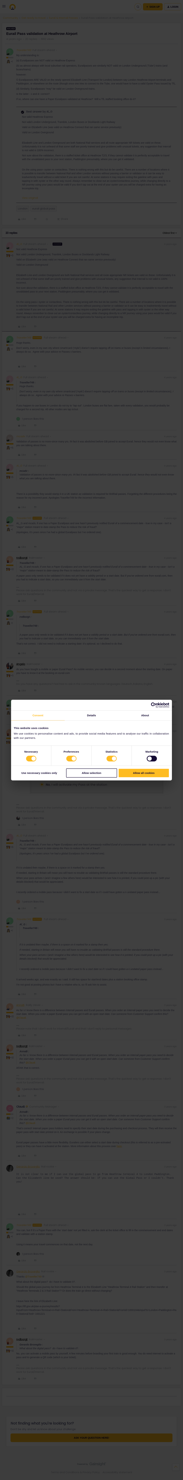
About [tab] (145, 715)
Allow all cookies (144, 772)
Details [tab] (91, 715)
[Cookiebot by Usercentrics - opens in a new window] (153, 705)
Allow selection (91, 772)
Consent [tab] (38, 715)
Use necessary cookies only (39, 772)
